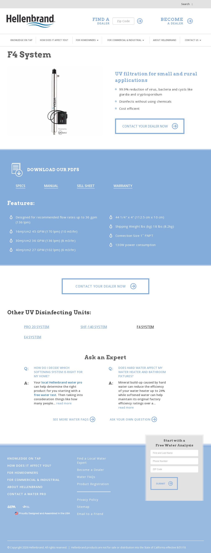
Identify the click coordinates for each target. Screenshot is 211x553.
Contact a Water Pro (26, 494)
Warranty (123, 185)
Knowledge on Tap (24, 458)
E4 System (32, 337)
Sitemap (83, 507)
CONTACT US (193, 40)
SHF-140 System (94, 327)
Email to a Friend (90, 514)
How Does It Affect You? (29, 466)
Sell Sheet (86, 185)
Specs (20, 185)
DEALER (103, 23)
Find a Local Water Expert (91, 460)
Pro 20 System (36, 327)
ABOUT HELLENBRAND (164, 40)
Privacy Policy (87, 500)
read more (64, 403)
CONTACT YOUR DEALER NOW (104, 286)
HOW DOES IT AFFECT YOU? (54, 40)
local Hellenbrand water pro (61, 382)
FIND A (101, 19)
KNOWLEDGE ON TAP (21, 40)
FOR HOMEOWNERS (87, 40)
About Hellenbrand (25, 487)
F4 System (145, 327)
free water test (45, 395)
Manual (51, 185)
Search (187, 4)
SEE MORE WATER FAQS (74, 419)
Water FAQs (86, 477)
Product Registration (93, 484)
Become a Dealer (90, 470)
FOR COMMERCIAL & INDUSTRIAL (125, 40)
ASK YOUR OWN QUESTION (133, 419)
